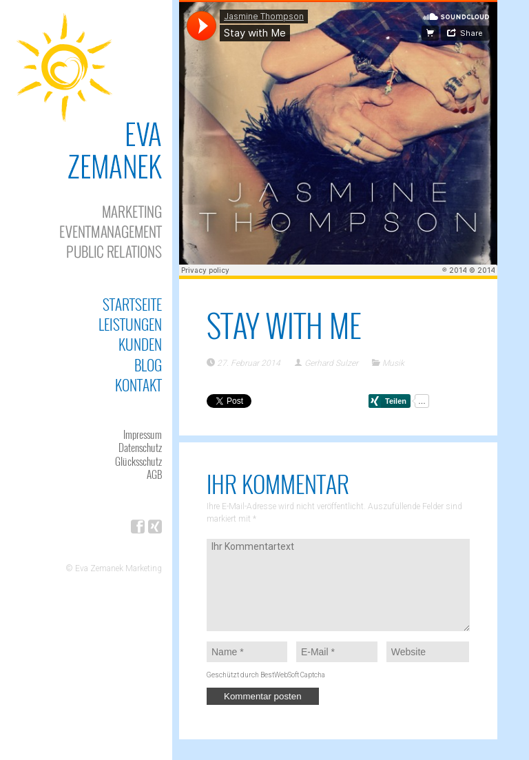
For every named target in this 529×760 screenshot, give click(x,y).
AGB (154, 474)
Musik (393, 363)
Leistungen (130, 324)
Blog (148, 365)
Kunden (140, 344)
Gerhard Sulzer (331, 363)
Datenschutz (140, 447)
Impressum (142, 434)
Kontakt (138, 385)
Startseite (132, 304)
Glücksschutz (138, 461)
